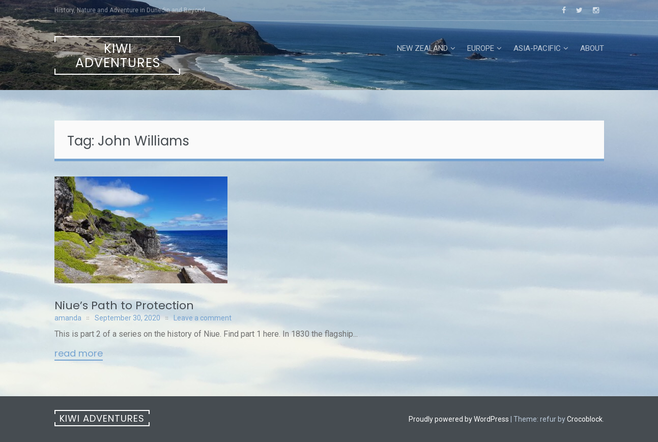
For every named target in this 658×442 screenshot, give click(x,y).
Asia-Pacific (537, 48)
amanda (67, 318)
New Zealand (422, 48)
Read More (78, 354)
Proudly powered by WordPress (459, 419)
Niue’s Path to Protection (124, 305)
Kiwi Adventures (117, 56)
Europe (480, 48)
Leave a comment (203, 318)
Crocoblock (585, 419)
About (592, 48)
